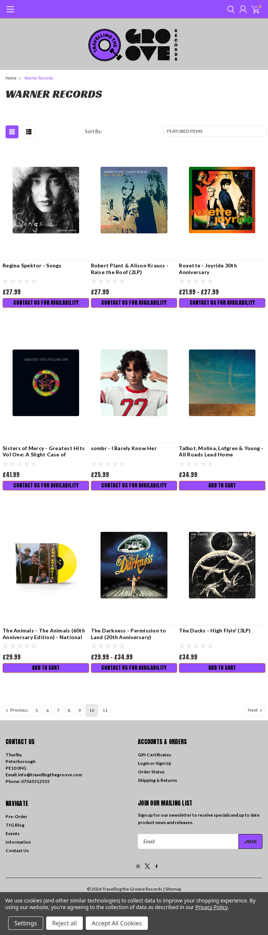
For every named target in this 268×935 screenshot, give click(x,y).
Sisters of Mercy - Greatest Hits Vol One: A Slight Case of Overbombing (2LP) (44, 451)
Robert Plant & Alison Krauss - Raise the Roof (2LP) (130, 268)
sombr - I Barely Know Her (124, 448)
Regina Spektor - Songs (32, 265)
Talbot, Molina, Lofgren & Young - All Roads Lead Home (221, 451)
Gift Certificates (154, 754)
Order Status (151, 771)
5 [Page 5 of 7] (36, 710)
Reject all (64, 923)
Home (11, 78)
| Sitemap (172, 889)
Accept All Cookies (117, 923)
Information (18, 842)
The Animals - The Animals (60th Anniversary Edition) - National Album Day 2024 (44, 633)
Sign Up (163, 763)
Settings (25, 923)
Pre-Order (16, 816)
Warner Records (38, 78)
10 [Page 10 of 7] (91, 710)
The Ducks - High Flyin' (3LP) (215, 630)
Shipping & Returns (157, 780)
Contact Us (17, 850)
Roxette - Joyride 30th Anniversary (208, 268)
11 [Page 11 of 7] (105, 710)
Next (256, 710)
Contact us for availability (45, 303)
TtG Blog (15, 825)
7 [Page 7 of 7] (58, 710)
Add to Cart (222, 485)
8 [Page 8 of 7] (69, 710)
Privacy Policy (211, 907)
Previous (16, 710)
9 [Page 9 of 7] (79, 710)
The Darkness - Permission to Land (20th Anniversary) (128, 633)
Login (143, 763)
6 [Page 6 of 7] (47, 710)
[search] (229, 9)
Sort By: (93, 131)
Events (13, 833)
